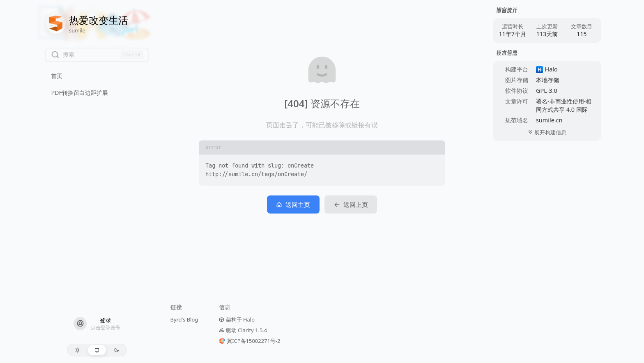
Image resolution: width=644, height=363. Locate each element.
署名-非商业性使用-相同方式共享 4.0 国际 (563, 105)
